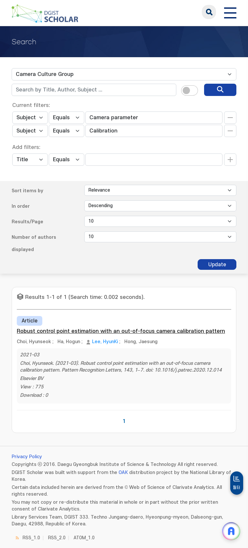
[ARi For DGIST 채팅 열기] (231, 531)
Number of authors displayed (34, 243)
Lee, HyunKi (105, 341)
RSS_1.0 (31, 537)
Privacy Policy (27, 456)
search (209, 12)
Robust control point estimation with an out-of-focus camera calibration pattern (121, 331)
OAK (123, 472)
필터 (237, 487)
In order (21, 206)
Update (217, 265)
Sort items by (27, 191)
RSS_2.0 (57, 537)
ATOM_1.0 (84, 537)
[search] (220, 90)
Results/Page (27, 222)
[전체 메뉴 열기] (230, 12)
